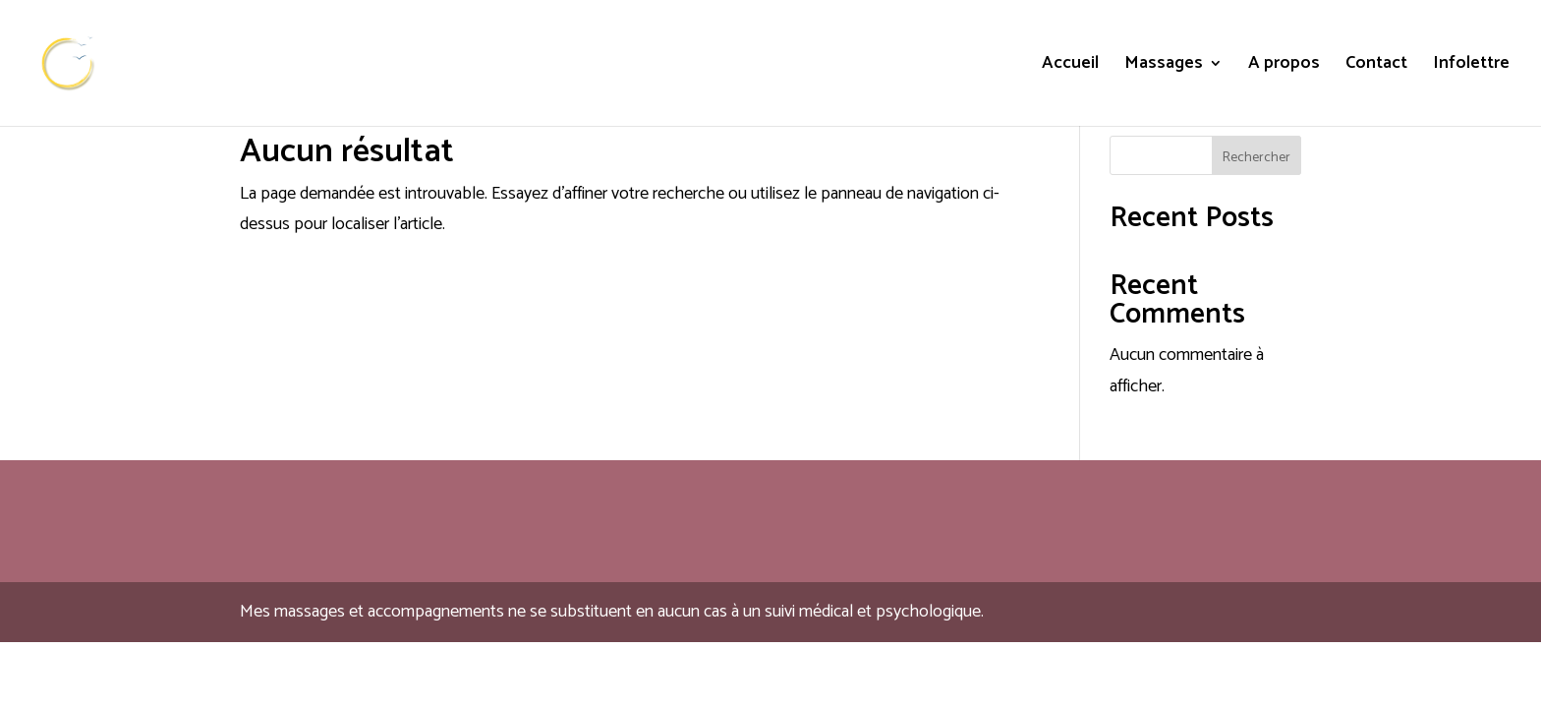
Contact (1376, 67)
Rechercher (1256, 158)
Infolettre (1471, 67)
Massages (1163, 67)
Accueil (1070, 67)
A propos (1284, 67)
